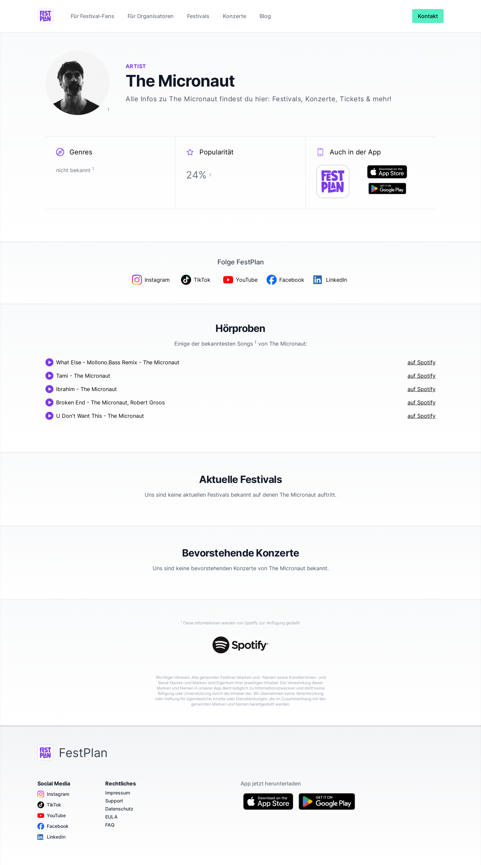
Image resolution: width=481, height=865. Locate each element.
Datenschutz (119, 809)
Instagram (53, 794)
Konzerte (234, 16)
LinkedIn (51, 837)
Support (114, 801)
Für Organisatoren (151, 16)
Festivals (198, 16)
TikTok (49, 805)
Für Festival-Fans (92, 16)
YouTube (51, 816)
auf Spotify (422, 362)
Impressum (117, 792)
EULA (111, 817)
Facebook (52, 826)
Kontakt (428, 16)
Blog (265, 16)
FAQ (110, 825)
